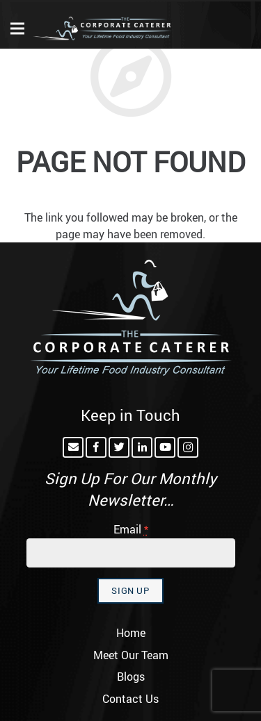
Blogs (131, 676)
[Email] (73, 447)
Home (130, 632)
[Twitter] (119, 447)
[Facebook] (96, 447)
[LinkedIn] (142, 447)
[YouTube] (165, 447)
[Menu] (17, 28)
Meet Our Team (130, 655)
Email (130, 529)
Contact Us (130, 698)
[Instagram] (187, 447)
